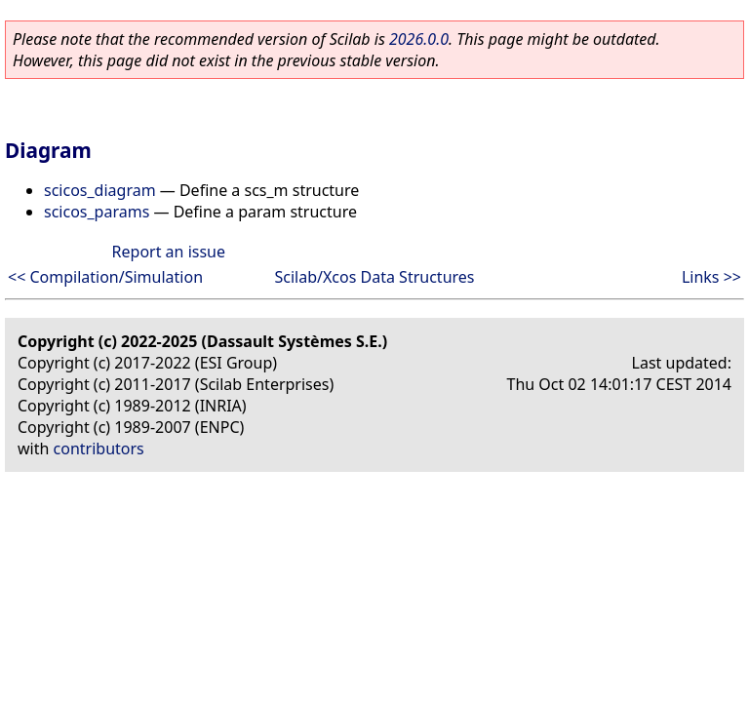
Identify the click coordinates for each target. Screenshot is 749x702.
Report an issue (168, 251)
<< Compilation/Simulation (105, 277)
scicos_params (96, 211)
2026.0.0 (419, 39)
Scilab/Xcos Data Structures (375, 277)
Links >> (711, 277)
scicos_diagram (100, 190)
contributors (99, 448)
